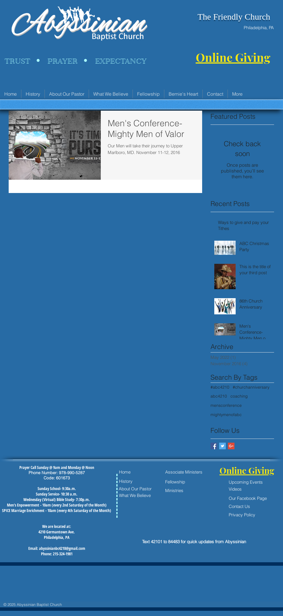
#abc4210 (220, 387)
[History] (135, 481)
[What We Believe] (135, 495)
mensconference (226, 405)
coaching (239, 396)
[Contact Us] (242, 506)
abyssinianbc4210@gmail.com (62, 548)
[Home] (135, 472)
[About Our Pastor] (136, 488)
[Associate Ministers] (184, 472)
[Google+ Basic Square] (231, 446)
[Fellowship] (185, 481)
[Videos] (252, 489)
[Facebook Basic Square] (214, 446)
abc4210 (219, 396)
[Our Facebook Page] (252, 498)
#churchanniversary (251, 387)
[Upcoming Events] (252, 482)
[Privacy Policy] (242, 515)
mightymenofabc (226, 414)
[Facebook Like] (155, 512)
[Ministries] (181, 490)
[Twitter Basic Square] (222, 446)
